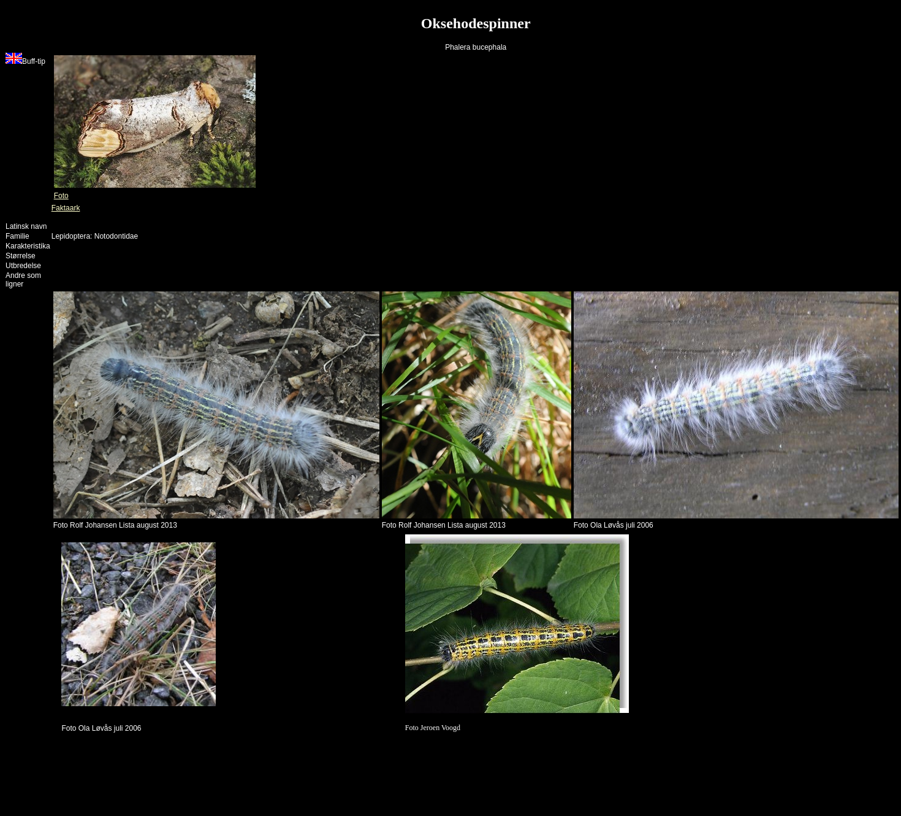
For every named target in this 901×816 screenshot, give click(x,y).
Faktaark (65, 208)
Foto (61, 195)
